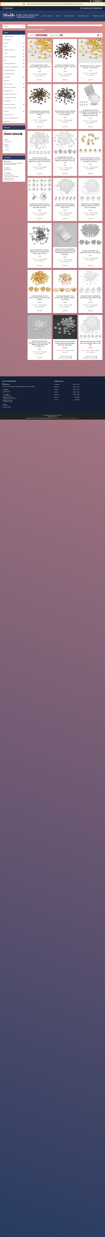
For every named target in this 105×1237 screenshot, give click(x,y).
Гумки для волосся (8, 114)
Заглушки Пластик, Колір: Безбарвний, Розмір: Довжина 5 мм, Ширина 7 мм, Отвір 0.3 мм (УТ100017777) (39, 343)
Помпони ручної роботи (10, 94)
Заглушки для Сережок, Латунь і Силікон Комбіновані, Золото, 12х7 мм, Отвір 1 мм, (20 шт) (90, 159)
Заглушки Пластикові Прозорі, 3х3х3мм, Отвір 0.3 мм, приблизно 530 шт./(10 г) (65, 205)
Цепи (5, 60)
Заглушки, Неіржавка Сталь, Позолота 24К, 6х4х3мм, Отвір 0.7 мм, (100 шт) (65, 297)
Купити (40, 79)
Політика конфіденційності (73, 418)
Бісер (5, 46)
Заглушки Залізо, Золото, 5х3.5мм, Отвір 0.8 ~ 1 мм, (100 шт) (90, 66)
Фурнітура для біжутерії (10, 56)
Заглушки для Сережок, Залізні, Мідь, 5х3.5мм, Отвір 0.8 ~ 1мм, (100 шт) (65, 66)
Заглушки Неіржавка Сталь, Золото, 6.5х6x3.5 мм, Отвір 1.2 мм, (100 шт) (39, 297)
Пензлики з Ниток (8, 90)
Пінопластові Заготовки (10, 97)
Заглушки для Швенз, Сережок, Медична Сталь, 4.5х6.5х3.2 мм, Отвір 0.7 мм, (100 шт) (39, 251)
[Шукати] (23, 26)
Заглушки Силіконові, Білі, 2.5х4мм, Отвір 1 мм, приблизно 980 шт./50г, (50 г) (90, 343)
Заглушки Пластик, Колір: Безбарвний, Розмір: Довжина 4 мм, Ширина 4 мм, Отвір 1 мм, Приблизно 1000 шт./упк (90, 112)
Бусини (5, 43)
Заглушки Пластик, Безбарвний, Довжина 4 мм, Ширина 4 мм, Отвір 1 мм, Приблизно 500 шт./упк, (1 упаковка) (64, 251)
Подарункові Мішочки (9, 70)
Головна (58, 15)
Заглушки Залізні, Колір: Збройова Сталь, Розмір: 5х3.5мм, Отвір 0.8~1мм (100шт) (65, 112)
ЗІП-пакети (6, 80)
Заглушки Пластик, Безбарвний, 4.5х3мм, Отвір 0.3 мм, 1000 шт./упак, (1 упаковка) (90, 205)
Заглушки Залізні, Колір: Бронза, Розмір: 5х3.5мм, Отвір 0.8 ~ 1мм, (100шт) (40, 112)
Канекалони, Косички (9, 104)
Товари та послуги (8, 36)
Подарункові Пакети (9, 73)
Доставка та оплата (83, 15)
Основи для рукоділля (9, 63)
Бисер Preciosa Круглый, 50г (11, 118)
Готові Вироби (7, 101)
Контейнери (7, 77)
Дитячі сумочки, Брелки (10, 107)
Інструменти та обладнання (11, 67)
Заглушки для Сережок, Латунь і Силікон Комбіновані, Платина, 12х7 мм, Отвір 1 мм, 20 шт (39, 205)
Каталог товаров (46, 15)
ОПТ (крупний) (7, 39)
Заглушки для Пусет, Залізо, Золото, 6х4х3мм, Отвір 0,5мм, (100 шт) (39, 66)
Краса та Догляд (8, 84)
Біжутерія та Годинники (10, 87)
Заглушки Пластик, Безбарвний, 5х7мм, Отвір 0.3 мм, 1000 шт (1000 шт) (90, 297)
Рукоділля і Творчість (9, 49)
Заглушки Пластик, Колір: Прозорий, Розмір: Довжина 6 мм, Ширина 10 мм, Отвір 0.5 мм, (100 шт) (65, 159)
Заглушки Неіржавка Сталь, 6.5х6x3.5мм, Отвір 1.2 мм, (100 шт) (90, 251)
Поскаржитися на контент (60, 418)
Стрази (5, 53)
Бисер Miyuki (7, 121)
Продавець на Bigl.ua (52, 416)
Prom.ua (60, 415)
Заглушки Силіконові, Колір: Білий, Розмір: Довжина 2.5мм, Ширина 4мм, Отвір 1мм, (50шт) (65, 343)
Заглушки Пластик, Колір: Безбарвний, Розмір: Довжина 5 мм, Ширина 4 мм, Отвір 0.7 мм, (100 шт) (39, 159)
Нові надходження (69, 15)
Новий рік (6, 111)
